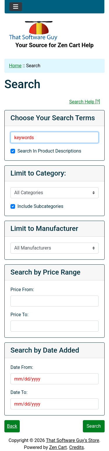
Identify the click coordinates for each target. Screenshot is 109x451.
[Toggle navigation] (15, 6)
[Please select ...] (54, 192)
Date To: (18, 392)
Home (15, 65)
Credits (76, 447)
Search (94, 426)
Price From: (22, 289)
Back (12, 426)
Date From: (21, 367)
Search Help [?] (84, 102)
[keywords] (54, 137)
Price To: (19, 314)
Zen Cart (58, 447)
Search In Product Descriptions (49, 151)
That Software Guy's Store (72, 440)
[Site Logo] (54, 31)
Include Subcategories (40, 206)
